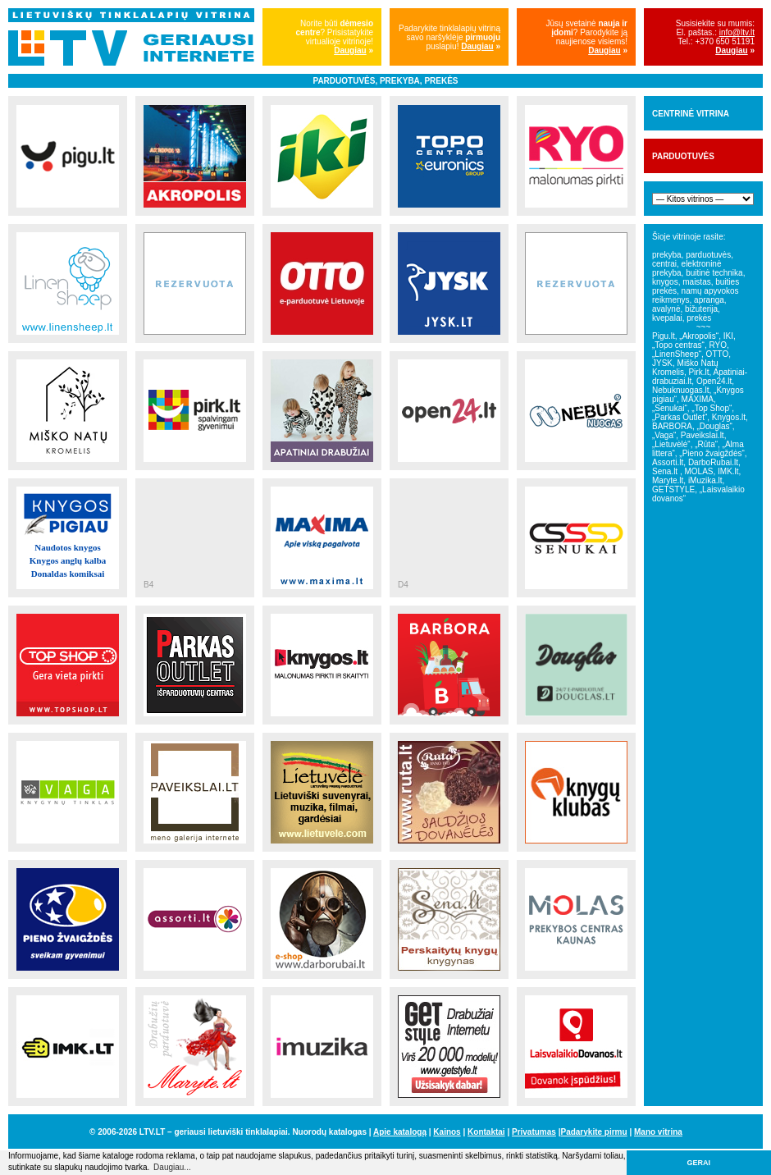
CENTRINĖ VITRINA (690, 113)
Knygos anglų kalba (68, 560)
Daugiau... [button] (172, 1167)
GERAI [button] (699, 1163)
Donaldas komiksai (68, 573)
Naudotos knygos (67, 547)
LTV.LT (152, 1131)
